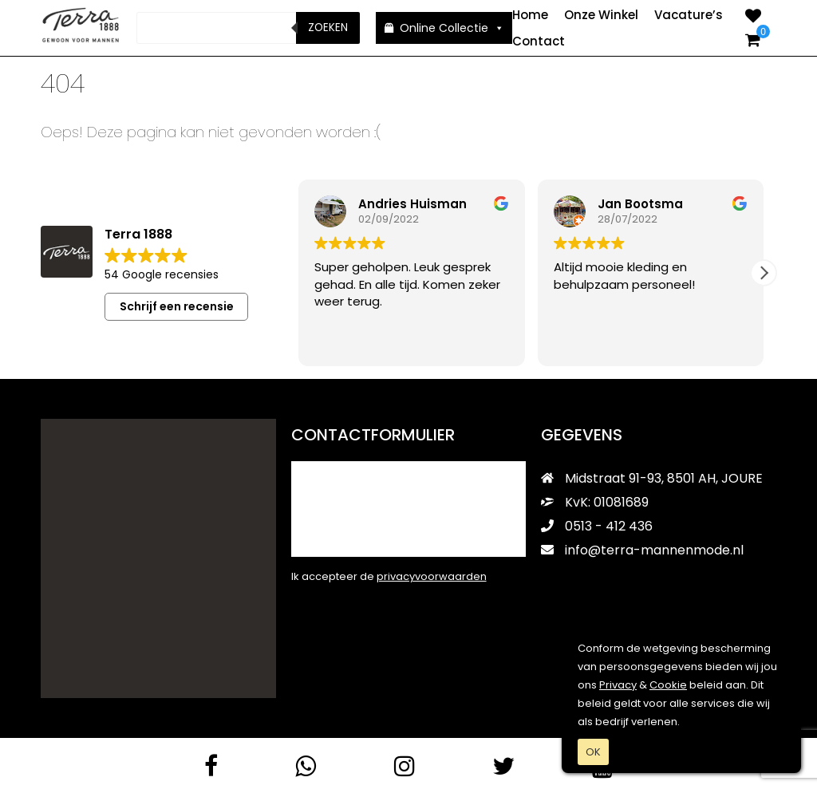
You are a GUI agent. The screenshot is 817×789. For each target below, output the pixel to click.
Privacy (618, 684)
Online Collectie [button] (452, 28)
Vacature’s (688, 14)
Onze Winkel (601, 14)
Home (530, 14)
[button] (764, 272)
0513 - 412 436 (597, 525)
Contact (538, 41)
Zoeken (328, 27)
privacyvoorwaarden (432, 575)
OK (593, 751)
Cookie (668, 684)
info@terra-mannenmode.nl (642, 549)
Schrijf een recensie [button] (177, 306)
